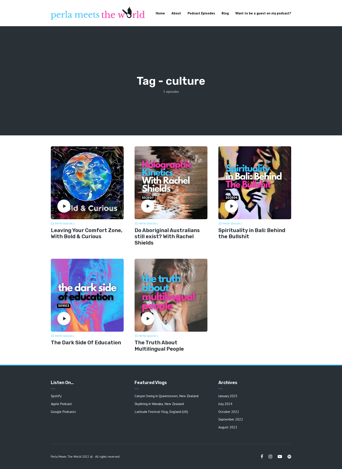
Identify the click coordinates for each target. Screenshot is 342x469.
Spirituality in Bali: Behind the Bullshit (251, 233)
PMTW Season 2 (65, 223)
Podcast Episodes (201, 13)
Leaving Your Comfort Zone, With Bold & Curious (87, 233)
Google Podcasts (63, 411)
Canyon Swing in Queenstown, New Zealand (166, 396)
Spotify (56, 396)
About (176, 13)
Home (160, 13)
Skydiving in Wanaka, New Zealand (159, 404)
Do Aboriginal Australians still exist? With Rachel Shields (167, 236)
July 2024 (225, 404)
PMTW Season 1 (65, 336)
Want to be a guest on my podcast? (263, 13)
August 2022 (227, 427)
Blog (225, 13)
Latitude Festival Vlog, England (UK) (161, 411)
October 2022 (228, 411)
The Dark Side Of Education (86, 343)
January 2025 (228, 396)
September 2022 (230, 419)
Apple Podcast (61, 404)
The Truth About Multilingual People (159, 346)
